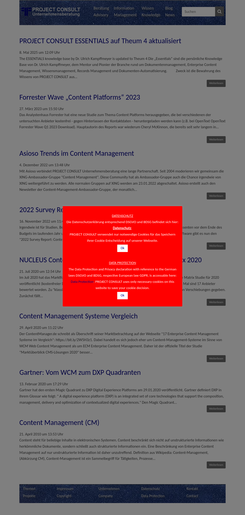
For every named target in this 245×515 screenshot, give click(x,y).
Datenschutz (122, 228)
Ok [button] (122, 248)
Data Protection (82, 281)
